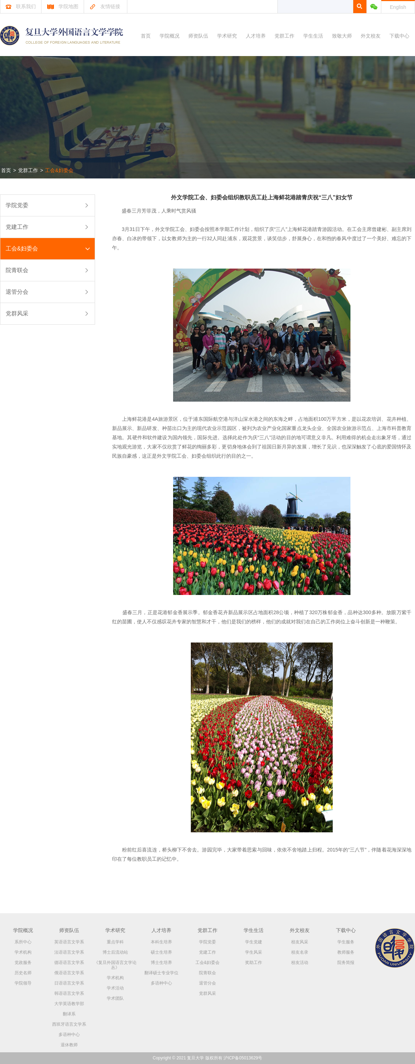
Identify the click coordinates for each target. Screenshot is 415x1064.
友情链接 (104, 6)
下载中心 (399, 36)
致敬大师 (342, 36)
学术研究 (227, 36)
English (398, 7)
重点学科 (115, 941)
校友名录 (299, 952)
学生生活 (313, 36)
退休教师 (69, 1044)
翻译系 (69, 1013)
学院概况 (169, 36)
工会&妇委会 (59, 170)
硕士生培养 (161, 952)
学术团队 (115, 998)
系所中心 (23, 941)
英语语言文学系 (69, 941)
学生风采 (253, 952)
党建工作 (17, 227)
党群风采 (17, 313)
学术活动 (115, 988)
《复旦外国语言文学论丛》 (115, 965)
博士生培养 (161, 962)
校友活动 (299, 962)
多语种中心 (69, 1034)
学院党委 (17, 205)
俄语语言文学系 (69, 972)
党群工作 (284, 36)
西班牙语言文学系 (69, 1024)
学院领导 (23, 983)
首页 (146, 36)
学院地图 (62, 6)
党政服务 (23, 962)
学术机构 (23, 952)
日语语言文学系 (69, 983)
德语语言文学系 (69, 962)
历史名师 (23, 972)
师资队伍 (198, 36)
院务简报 (345, 962)
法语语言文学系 (69, 952)
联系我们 (21, 6)
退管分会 (17, 292)
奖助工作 (253, 962)
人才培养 (256, 36)
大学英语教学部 (69, 1003)
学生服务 (345, 941)
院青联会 (17, 270)
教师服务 (345, 952)
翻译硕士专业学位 (161, 972)
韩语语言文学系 (69, 993)
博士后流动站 (115, 952)
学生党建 (253, 941)
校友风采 (299, 941)
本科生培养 (161, 941)
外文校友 (371, 36)
